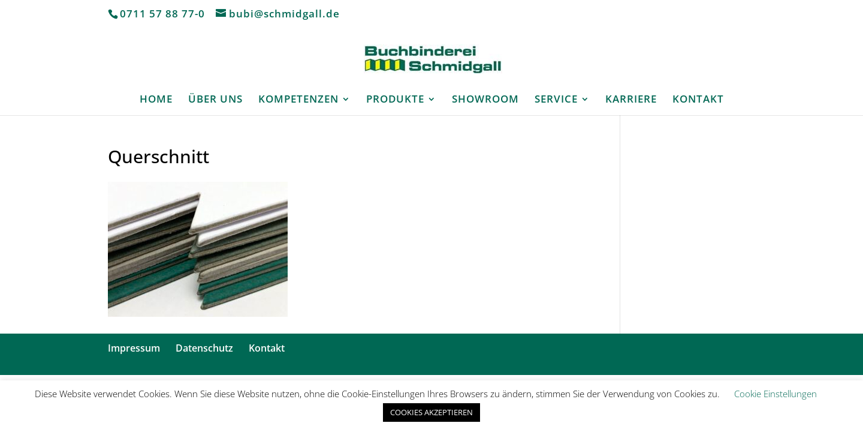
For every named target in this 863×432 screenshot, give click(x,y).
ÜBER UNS (215, 100)
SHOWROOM (485, 100)
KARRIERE (631, 100)
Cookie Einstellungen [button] (775, 394)
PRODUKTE (395, 100)
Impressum (134, 348)
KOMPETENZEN (298, 100)
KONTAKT (698, 100)
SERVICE (556, 100)
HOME (156, 100)
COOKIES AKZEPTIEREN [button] (431, 412)
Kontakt (267, 348)
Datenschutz (204, 348)
